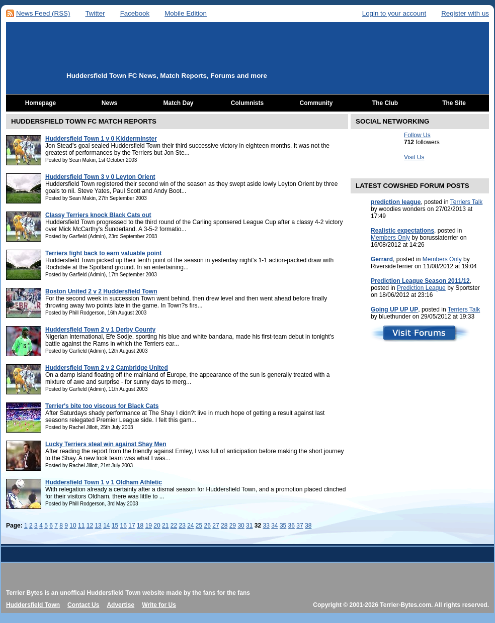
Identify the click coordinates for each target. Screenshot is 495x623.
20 (156, 525)
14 (106, 525)
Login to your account (394, 13)
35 (283, 525)
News (109, 103)
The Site (454, 103)
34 (274, 525)
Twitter (95, 13)
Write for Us (159, 604)
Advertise (120, 604)
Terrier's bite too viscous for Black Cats (101, 405)
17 (131, 525)
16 (123, 525)
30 (240, 525)
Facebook (135, 13)
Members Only (390, 237)
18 (140, 525)
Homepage (40, 103)
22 (174, 525)
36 (291, 525)
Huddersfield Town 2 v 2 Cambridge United (106, 367)
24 (190, 525)
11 (81, 525)
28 (224, 525)
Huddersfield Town (33, 604)
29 (232, 525)
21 (165, 525)
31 (249, 525)
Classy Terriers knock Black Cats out (98, 215)
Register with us (465, 13)
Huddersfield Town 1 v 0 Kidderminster (101, 138)
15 (115, 525)
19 (148, 525)
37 (299, 525)
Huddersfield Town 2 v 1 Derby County (100, 329)
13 (98, 525)
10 (72, 525)
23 (182, 525)
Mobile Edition (185, 13)
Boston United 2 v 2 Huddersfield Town (101, 291)
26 (207, 525)
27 (215, 525)
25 (199, 525)
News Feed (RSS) (43, 13)
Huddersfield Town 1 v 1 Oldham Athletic (103, 482)
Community (316, 103)
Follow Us (417, 135)
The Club (385, 103)
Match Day (178, 103)
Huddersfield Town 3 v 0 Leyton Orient (100, 176)
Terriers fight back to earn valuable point (103, 253)
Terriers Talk (466, 201)
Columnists (247, 103)
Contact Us (83, 604)
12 (90, 525)
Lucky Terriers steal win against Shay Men (106, 444)
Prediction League (421, 287)
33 (266, 525)
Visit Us (414, 157)
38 (308, 525)
